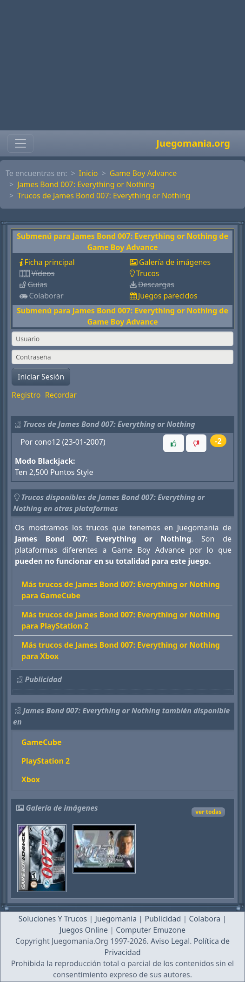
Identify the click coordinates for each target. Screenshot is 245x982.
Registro (26, 395)
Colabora (205, 919)
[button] (173, 443)
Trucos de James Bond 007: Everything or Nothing (103, 195)
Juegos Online (84, 930)
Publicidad (163, 919)
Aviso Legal (170, 941)
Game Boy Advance (143, 173)
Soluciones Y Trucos (53, 919)
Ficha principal (49, 262)
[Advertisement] (122, 65)
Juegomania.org (193, 143)
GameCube (41, 742)
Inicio (88, 173)
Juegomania (116, 919)
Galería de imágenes (175, 262)
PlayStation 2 (45, 761)
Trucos (147, 273)
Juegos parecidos (168, 296)
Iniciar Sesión (41, 377)
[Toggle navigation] (20, 143)
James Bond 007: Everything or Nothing (85, 184)
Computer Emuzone (150, 930)
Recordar (61, 395)
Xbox (30, 779)
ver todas (208, 812)
